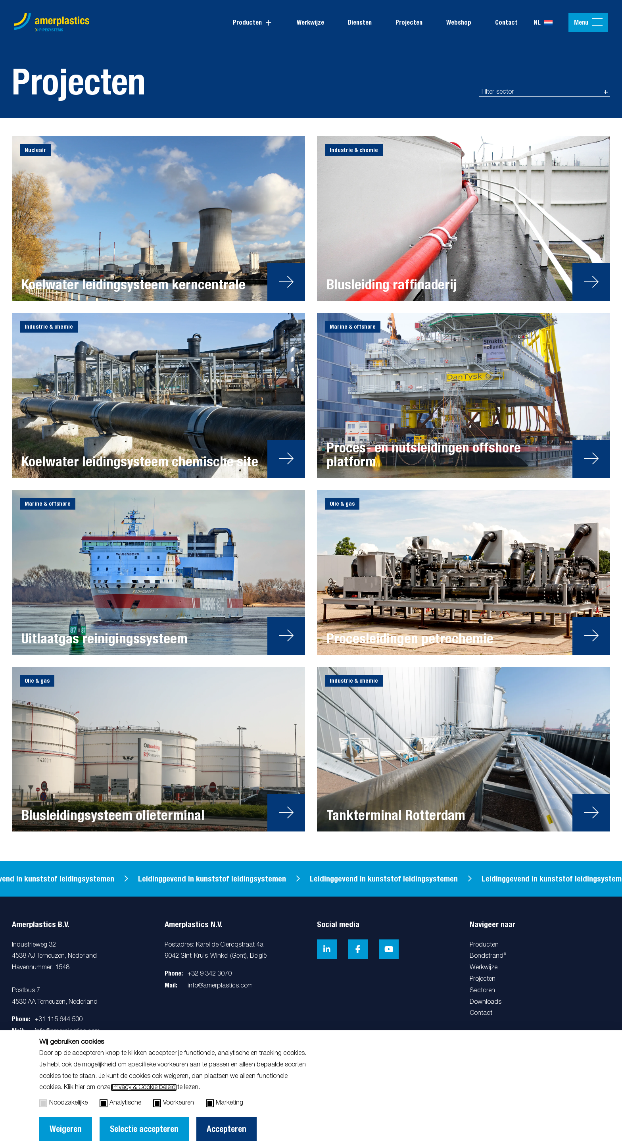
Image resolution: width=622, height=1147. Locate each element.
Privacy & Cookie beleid (144, 1087)
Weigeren (66, 1129)
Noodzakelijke (63, 1103)
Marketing (224, 1103)
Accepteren (226, 1129)
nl (543, 22)
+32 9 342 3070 (210, 974)
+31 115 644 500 (59, 1019)
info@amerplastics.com (220, 986)
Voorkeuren (173, 1103)
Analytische (120, 1103)
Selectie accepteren (144, 1129)
